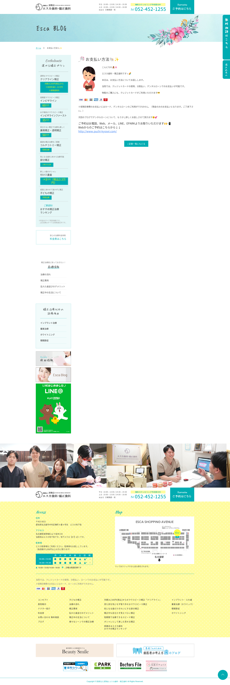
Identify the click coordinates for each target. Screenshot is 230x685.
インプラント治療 (48, 322)
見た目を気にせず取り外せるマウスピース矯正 (125, 604)
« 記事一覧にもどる (136, 143)
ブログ (41, 621)
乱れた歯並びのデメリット (52, 286)
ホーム (38, 48)
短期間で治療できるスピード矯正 (119, 617)
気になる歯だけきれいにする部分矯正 (121, 608)
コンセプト (43, 599)
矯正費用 (44, 280)
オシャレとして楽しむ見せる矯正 (119, 621)
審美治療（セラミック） (183, 604)
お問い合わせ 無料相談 (48, 617)
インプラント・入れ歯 (182, 599)
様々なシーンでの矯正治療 (81, 621)
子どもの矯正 (75, 599)
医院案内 (42, 604)
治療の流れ (45, 274)
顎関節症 (44, 340)
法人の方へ (226, 69)
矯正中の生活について (50, 292)
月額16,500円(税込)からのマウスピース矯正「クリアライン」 (132, 599)
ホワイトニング (47, 334)
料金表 (41, 612)
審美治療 (44, 328)
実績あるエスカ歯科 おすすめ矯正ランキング (115, 627)
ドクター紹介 (44, 608)
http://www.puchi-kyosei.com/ (97, 131)
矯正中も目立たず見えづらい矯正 (119, 612)
